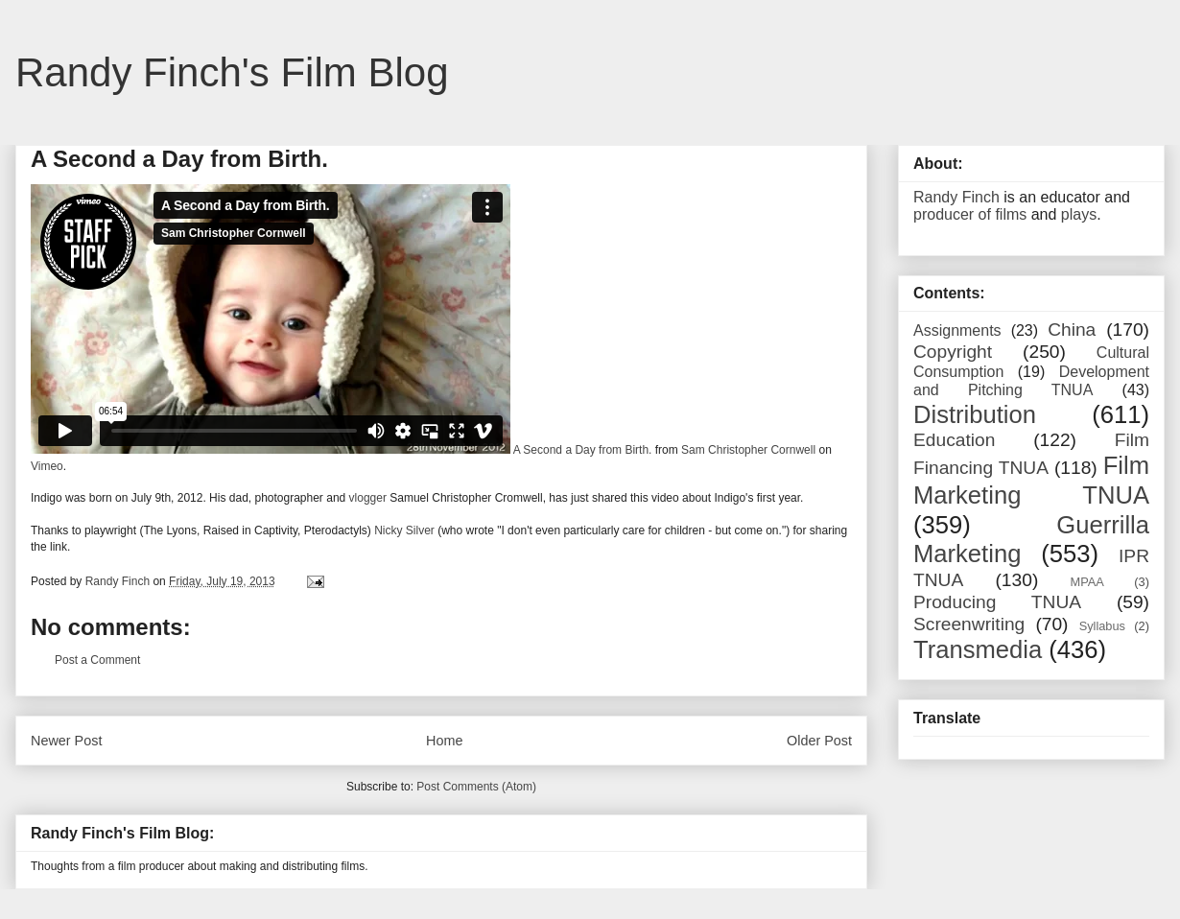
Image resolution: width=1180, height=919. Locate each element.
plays (1079, 214)
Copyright (952, 352)
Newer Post (66, 740)
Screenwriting (969, 624)
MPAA (1087, 582)
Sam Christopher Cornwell (748, 450)
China (1072, 329)
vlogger (368, 498)
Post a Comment (97, 660)
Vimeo (47, 466)
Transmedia (977, 649)
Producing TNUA (997, 602)
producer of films (970, 214)
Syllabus (1102, 626)
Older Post (819, 740)
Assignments (957, 330)
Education (954, 440)
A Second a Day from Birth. (582, 450)
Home (444, 740)
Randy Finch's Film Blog (232, 72)
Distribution (974, 414)
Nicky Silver (404, 530)
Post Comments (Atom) (476, 786)
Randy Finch (956, 197)
